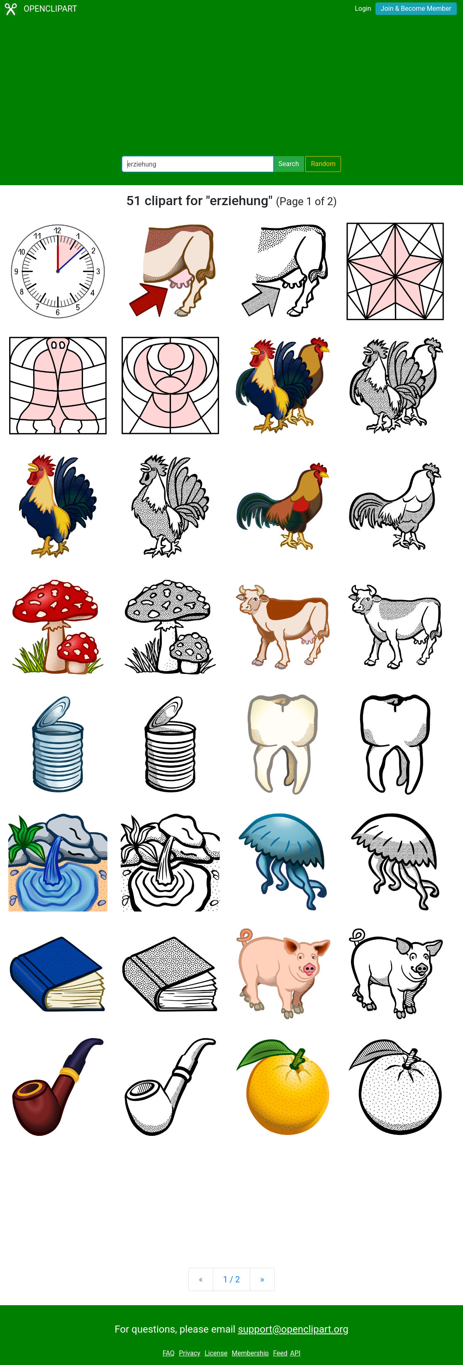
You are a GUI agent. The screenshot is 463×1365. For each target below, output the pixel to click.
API (295, 1353)
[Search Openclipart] (197, 164)
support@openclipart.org (293, 1329)
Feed (280, 1353)
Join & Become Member (416, 8)
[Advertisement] (231, 87)
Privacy (189, 1353)
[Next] (262, 1279)
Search (288, 164)
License (216, 1353)
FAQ (169, 1353)
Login (363, 8)
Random (323, 164)
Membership (250, 1353)
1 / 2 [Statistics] (231, 1279)
